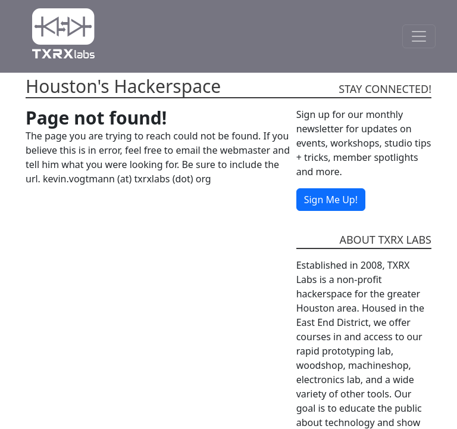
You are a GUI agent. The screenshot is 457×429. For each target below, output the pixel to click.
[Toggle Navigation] (419, 36)
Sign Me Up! (331, 199)
